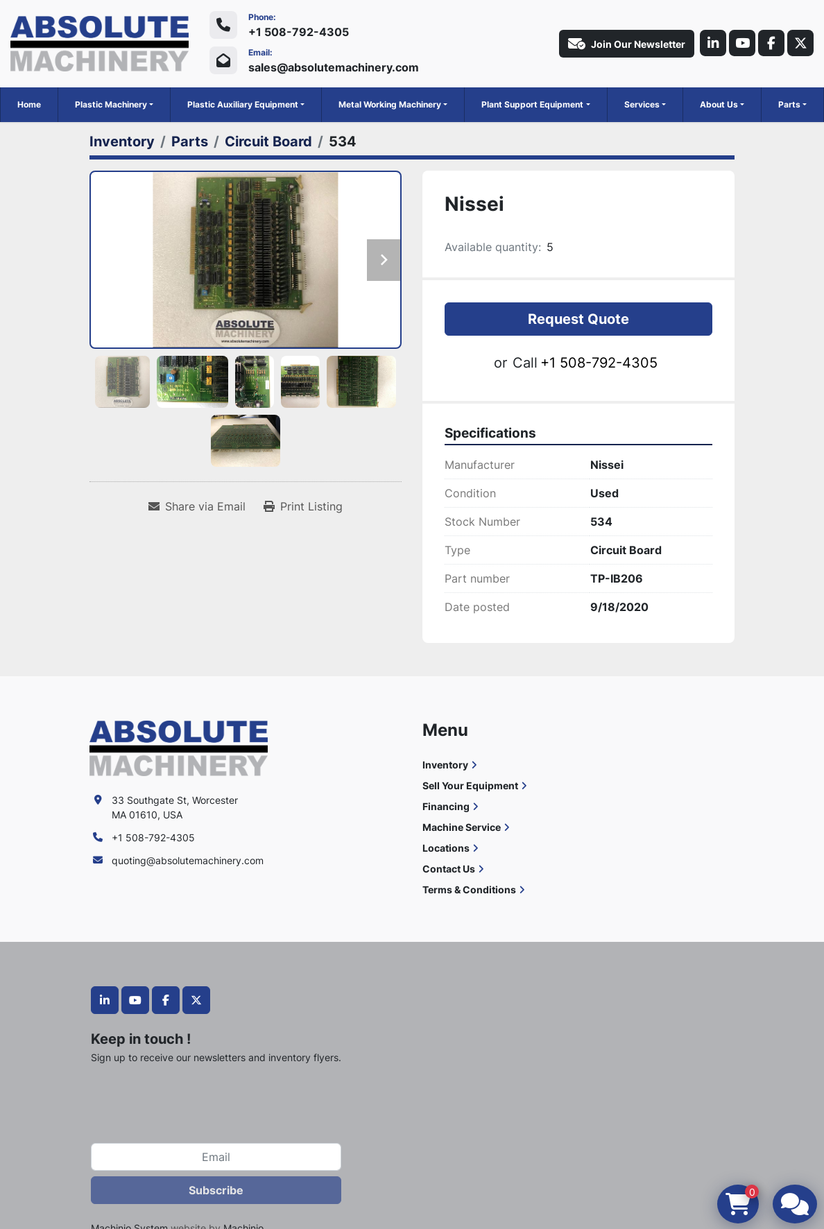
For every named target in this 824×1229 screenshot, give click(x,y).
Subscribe (216, 1190)
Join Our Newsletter (621, 44)
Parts (789, 104)
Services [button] (642, 104)
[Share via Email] (197, 506)
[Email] (216, 1157)
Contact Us (448, 869)
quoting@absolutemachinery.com (188, 860)
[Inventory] (122, 141)
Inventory (445, 765)
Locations (446, 848)
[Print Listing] (303, 506)
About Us (719, 104)
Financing (446, 806)
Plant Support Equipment (532, 104)
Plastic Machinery (111, 104)
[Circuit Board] (268, 141)
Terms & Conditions (469, 889)
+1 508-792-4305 (298, 32)
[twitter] (800, 44)
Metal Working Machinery (389, 104)
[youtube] (739, 44)
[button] (114, 104)
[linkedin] (708, 44)
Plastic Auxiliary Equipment (242, 104)
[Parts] (189, 141)
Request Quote (578, 319)
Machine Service (461, 827)
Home (29, 104)
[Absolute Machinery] (178, 747)
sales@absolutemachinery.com (333, 67)
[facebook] (769, 44)
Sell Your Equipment (470, 785)
